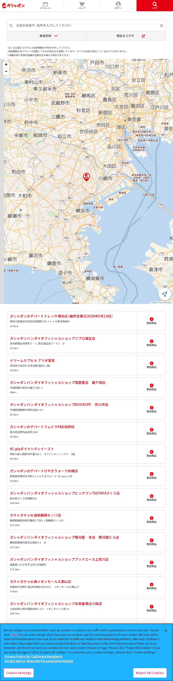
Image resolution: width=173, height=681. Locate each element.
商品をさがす (131, 36)
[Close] (166, 631)
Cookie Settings (18, 673)
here (15, 634)
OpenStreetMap (165, 303)
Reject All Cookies (150, 673)
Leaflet (153, 303)
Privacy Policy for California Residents (33, 656)
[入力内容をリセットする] (161, 26)
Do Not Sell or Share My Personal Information (39, 661)
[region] (86, 652)
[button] (86, 177)
